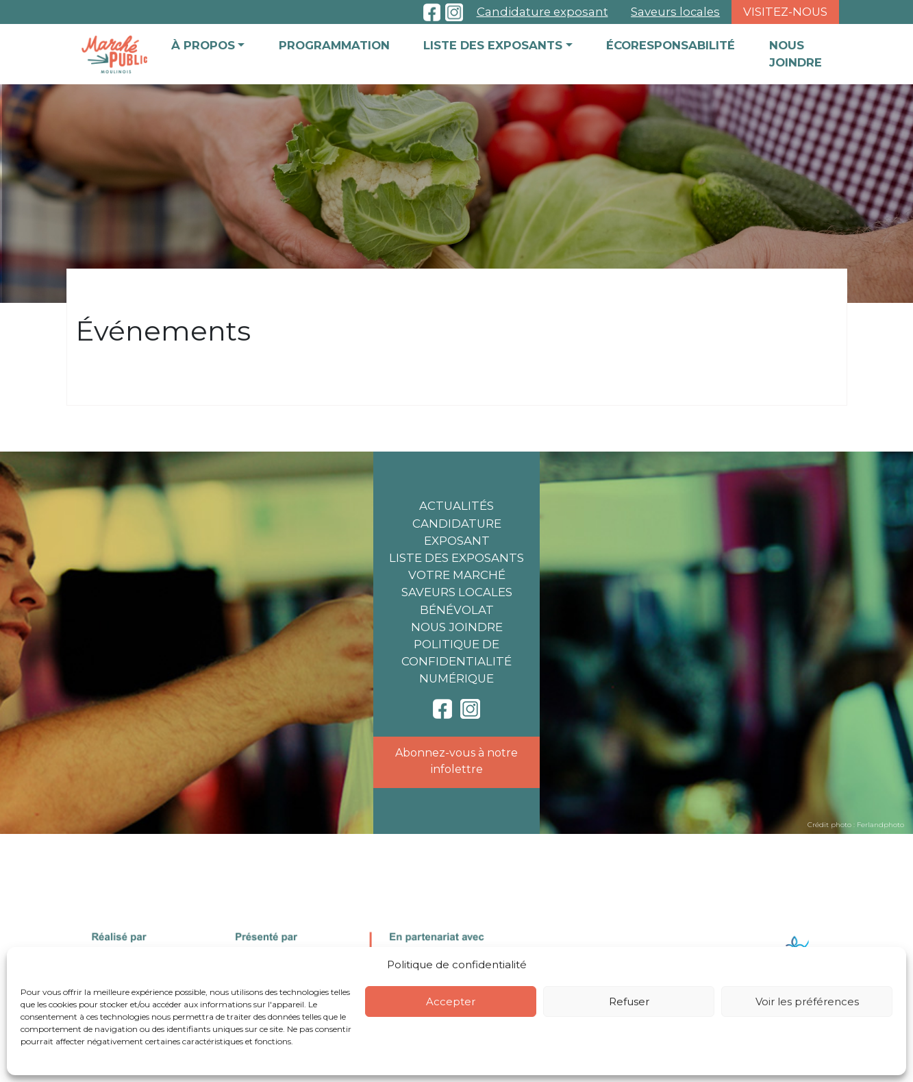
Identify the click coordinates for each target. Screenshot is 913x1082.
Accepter (450, 1001)
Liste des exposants (492, 45)
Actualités (456, 506)
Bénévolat (457, 610)
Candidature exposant (542, 12)
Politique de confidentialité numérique (456, 661)
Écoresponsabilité (670, 45)
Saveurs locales (675, 12)
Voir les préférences (807, 1001)
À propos (203, 45)
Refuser (629, 1001)
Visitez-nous (785, 12)
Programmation (334, 45)
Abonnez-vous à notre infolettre (456, 761)
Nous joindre (795, 53)
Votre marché (456, 575)
